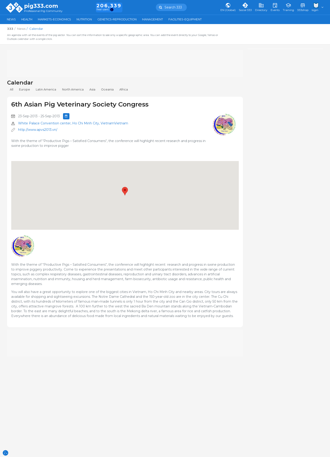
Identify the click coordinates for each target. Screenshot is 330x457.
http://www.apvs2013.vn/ (37, 130)
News (11, 19)
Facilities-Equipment (185, 19)
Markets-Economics (54, 19)
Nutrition (84, 19)
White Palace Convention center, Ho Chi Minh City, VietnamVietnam (73, 123)
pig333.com (41, 6)
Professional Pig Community (43, 11)
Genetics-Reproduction (117, 19)
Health (26, 19)
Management (152, 19)
